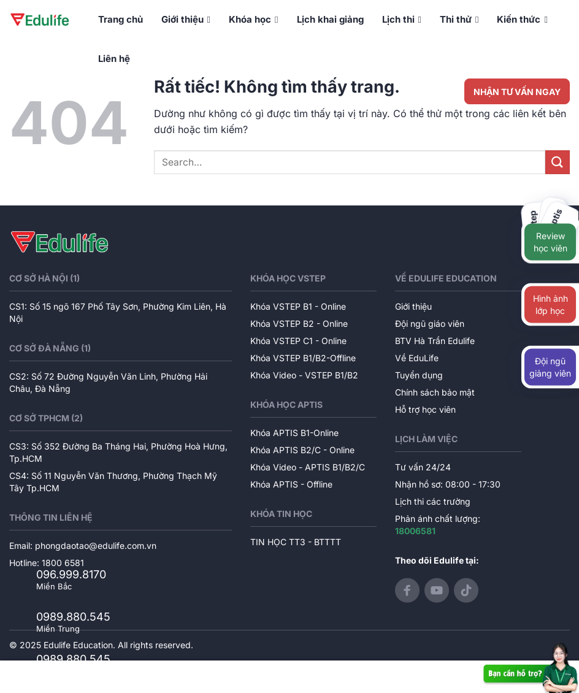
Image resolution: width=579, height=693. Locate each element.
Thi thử (459, 19)
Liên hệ (114, 58)
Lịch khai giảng (330, 19)
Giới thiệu (185, 19)
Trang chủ (120, 19)
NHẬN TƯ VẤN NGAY (517, 91)
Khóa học (253, 19)
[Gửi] (557, 162)
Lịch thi (401, 19)
